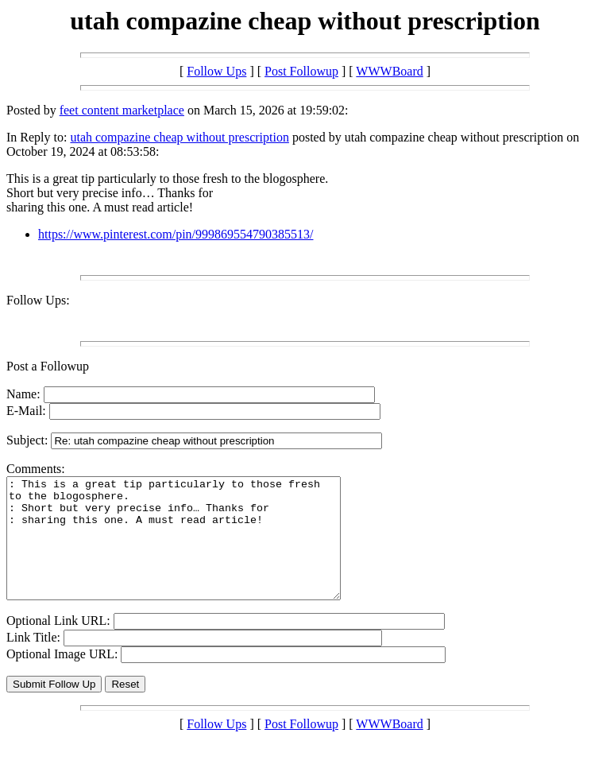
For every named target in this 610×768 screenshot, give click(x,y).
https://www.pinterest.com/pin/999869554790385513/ (176, 234)
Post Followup (301, 71)
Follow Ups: (38, 300)
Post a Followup (47, 366)
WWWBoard (389, 71)
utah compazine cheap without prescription (179, 137)
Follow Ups (216, 71)
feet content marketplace (122, 110)
